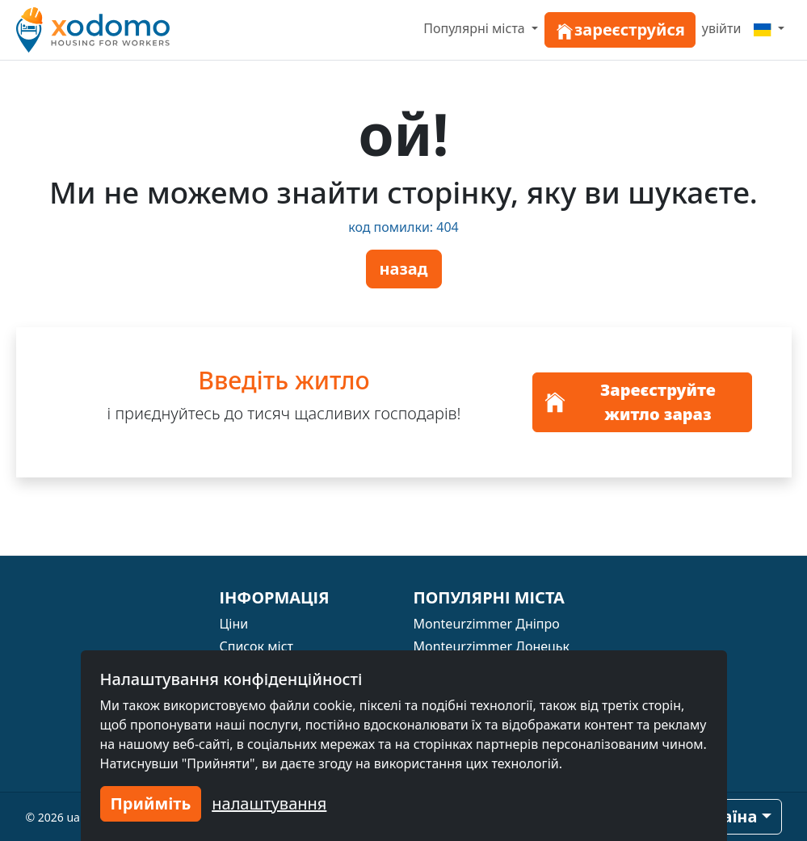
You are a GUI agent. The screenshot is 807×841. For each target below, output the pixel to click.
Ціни (234, 624)
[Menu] (769, 28)
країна (729, 816)
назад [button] (404, 269)
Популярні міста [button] (475, 28)
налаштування (269, 803)
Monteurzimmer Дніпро (487, 624)
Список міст (257, 646)
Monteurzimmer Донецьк (492, 646)
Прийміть (151, 803)
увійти (722, 28)
